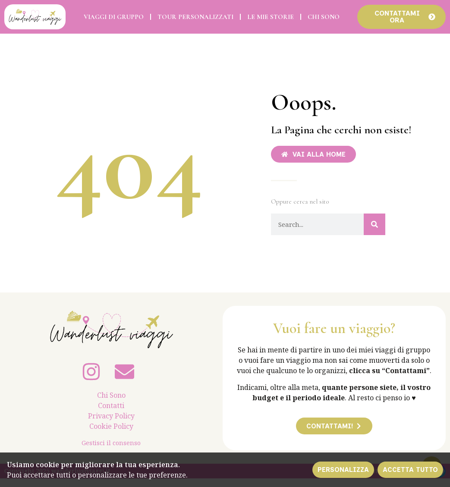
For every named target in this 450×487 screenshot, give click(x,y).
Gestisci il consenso (111, 443)
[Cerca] (374, 225)
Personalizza (342, 469)
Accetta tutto (410, 469)
